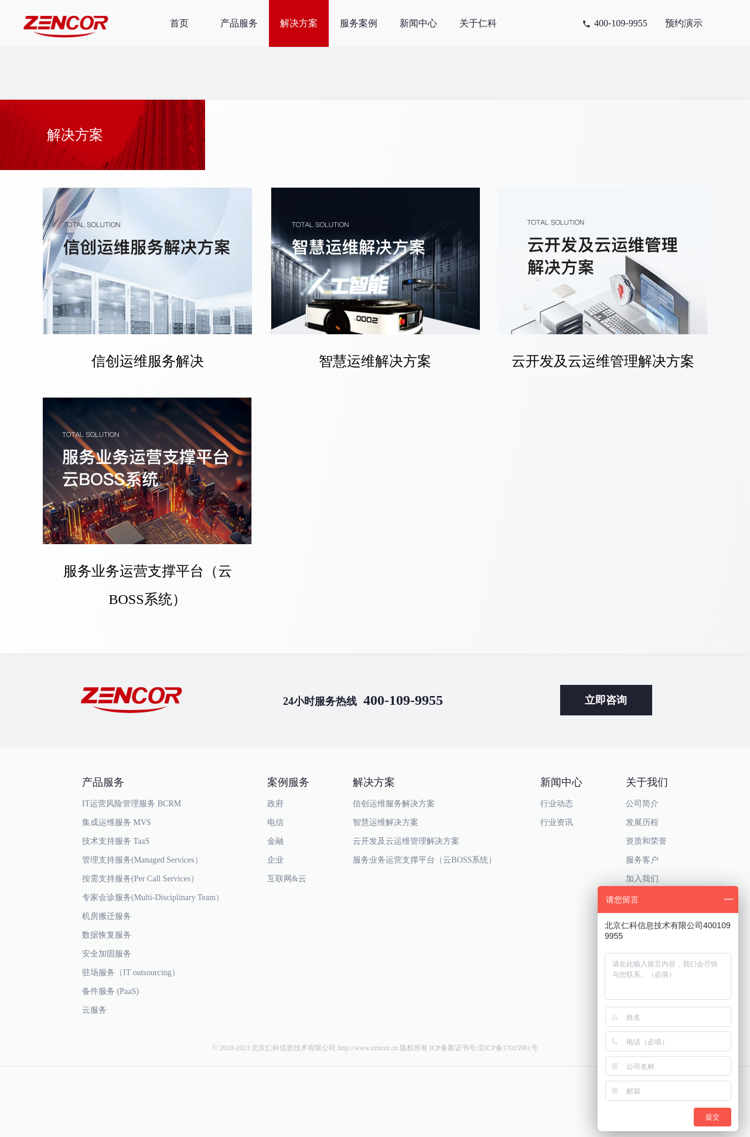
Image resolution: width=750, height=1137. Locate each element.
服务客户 (642, 860)
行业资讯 (556, 822)
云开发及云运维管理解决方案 (406, 841)
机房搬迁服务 (106, 916)
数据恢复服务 (106, 935)
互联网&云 (286, 878)
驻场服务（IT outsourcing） (131, 972)
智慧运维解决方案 (385, 822)
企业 (275, 860)
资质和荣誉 (646, 841)
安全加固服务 (106, 953)
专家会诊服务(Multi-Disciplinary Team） (153, 897)
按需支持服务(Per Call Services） (140, 878)
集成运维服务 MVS (116, 822)
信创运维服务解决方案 (394, 803)
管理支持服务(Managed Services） (142, 860)
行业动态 (556, 803)
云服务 (94, 1010)
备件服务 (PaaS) (110, 991)
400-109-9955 (620, 23)
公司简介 (642, 803)
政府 (275, 803)
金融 (275, 841)
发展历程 (642, 822)
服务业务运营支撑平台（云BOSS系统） (424, 860)
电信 (275, 822)
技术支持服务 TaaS (115, 841)
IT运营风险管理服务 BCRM (131, 803)
